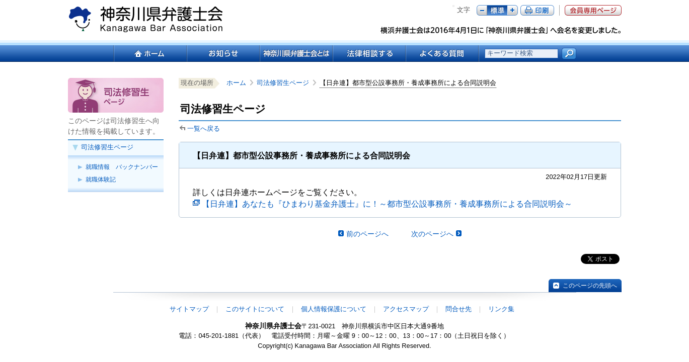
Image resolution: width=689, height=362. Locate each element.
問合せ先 (458, 309)
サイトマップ (189, 309)
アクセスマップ (406, 309)
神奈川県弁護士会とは (295, 53)
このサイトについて (254, 309)
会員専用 (593, 10)
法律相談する (368, 53)
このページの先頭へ (590, 285)
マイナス (482, 10)
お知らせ (222, 53)
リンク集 (501, 309)
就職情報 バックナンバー (122, 167)
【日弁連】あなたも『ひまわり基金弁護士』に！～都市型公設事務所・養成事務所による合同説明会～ (387, 204)
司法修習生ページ (107, 147)
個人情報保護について (333, 309)
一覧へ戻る (203, 128)
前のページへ (367, 234)
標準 (497, 10)
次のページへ (432, 234)
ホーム (149, 53)
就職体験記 (101, 179)
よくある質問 (442, 53)
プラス (512, 10)
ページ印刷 (537, 10)
